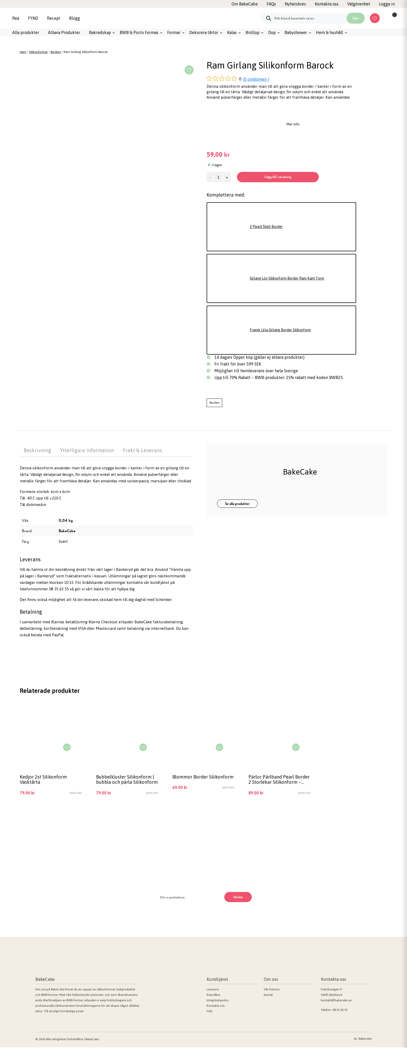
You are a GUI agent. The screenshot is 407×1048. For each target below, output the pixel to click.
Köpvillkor (213, 996)
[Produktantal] (218, 177)
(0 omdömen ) (256, 79)
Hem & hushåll (329, 32)
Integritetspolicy (218, 1001)
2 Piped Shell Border (268, 227)
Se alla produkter (237, 503)
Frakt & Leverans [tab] (142, 450)
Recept (53, 18)
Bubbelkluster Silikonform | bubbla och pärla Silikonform (126, 780)
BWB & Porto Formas (139, 32)
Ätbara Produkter (64, 32)
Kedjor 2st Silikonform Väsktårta (44, 780)
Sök (355, 18)
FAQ (209, 1012)
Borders (56, 52)
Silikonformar (38, 52)
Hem (23, 52)
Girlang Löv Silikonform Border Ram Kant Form (292, 278)
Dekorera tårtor (203, 32)
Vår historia (272, 990)
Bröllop (252, 32)
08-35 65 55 (340, 1011)
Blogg (74, 18)
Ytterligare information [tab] (87, 450)
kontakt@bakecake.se (336, 1001)
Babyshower (295, 32)
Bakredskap (100, 32)
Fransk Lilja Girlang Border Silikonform (284, 330)
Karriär (268, 996)
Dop (272, 32)
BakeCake (67, 531)
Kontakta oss (216, 1007)
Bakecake (365, 1039)
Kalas (232, 32)
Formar (173, 32)
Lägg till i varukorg (281, 176)
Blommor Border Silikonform (190, 780)
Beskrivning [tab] (37, 450)
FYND (33, 18)
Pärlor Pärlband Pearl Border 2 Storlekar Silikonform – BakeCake (274, 780)
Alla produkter (25, 32)
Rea (15, 18)
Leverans (213, 990)
